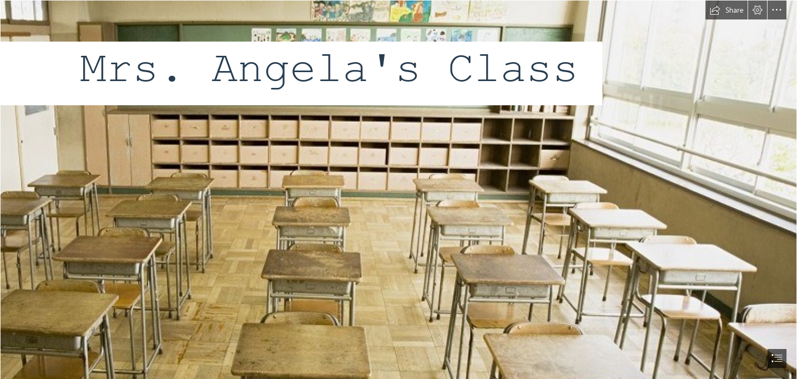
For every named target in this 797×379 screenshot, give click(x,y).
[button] (726, 10)
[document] (398, 189)
